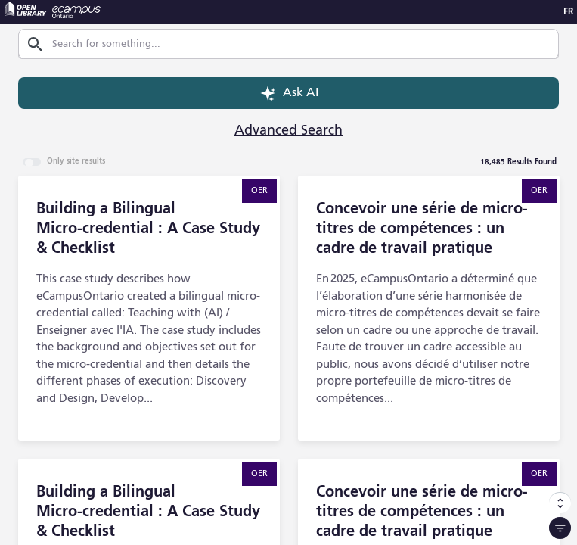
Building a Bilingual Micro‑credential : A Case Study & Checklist (148, 229)
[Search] (35, 44)
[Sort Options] (560, 503)
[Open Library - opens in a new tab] (26, 9)
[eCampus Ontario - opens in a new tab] (76, 12)
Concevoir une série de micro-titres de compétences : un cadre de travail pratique (422, 229)
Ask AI (288, 93)
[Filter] (560, 528)
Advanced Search (288, 131)
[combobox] (293, 44)
